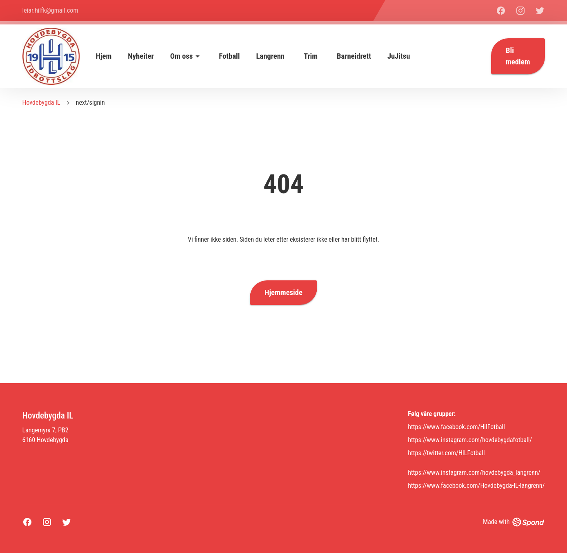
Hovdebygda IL (41, 102)
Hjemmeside (283, 292)
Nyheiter (140, 56)
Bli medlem (518, 56)
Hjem (104, 56)
